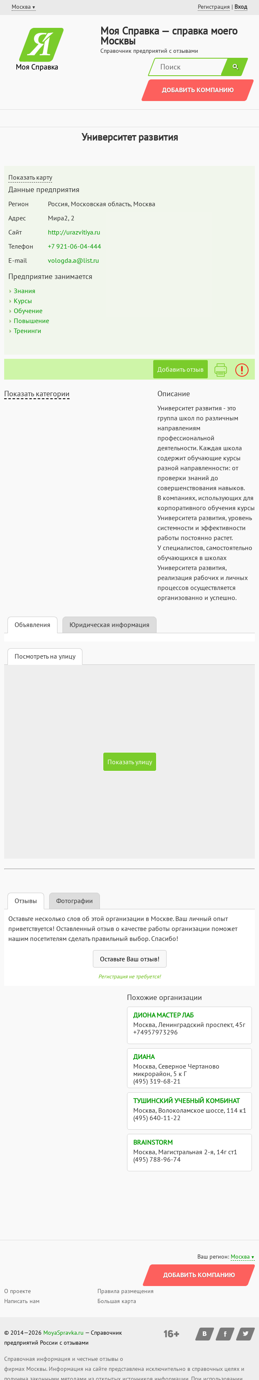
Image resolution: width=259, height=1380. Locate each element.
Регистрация (214, 6)
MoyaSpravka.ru (63, 1332)
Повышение (31, 320)
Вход (240, 6)
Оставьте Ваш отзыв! (129, 959)
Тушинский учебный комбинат (186, 1100)
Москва (240, 1256)
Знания (24, 290)
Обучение (28, 310)
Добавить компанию (198, 90)
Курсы (23, 300)
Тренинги (27, 330)
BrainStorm (153, 1142)
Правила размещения (125, 1291)
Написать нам (22, 1301)
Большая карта (116, 1301)
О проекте (17, 1291)
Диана (143, 1056)
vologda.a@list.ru (73, 260)
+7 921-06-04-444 (74, 246)
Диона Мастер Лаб (163, 1015)
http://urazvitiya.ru (74, 232)
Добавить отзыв (180, 369)
